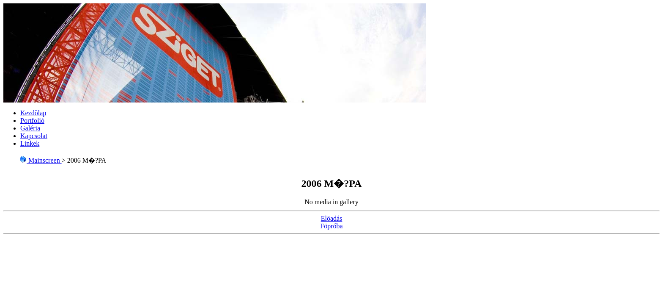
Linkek (29, 143)
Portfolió (32, 120)
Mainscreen (41, 160)
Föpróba (331, 226)
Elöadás (331, 218)
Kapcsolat (33, 135)
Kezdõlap (33, 112)
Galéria (30, 128)
